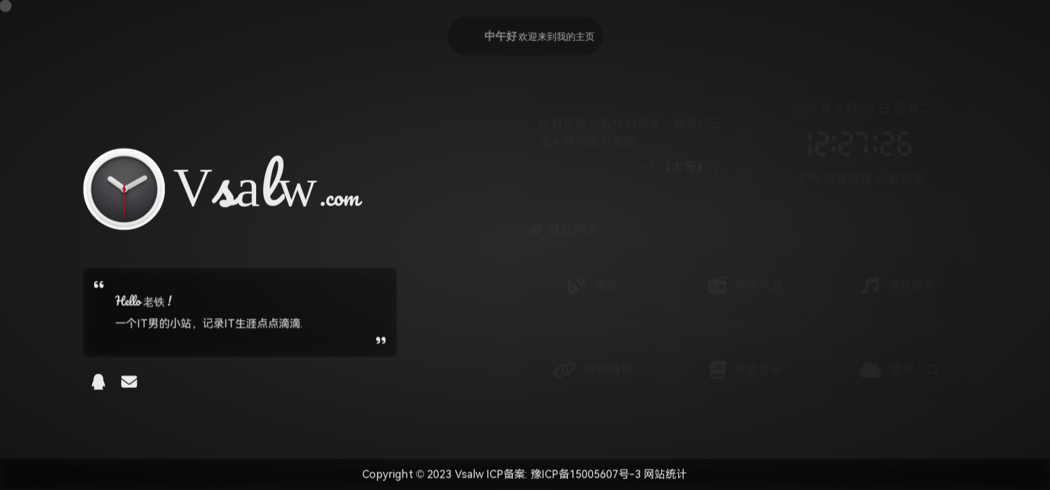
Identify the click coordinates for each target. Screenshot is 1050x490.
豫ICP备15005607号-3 (584, 474)
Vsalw (470, 474)
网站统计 (666, 474)
